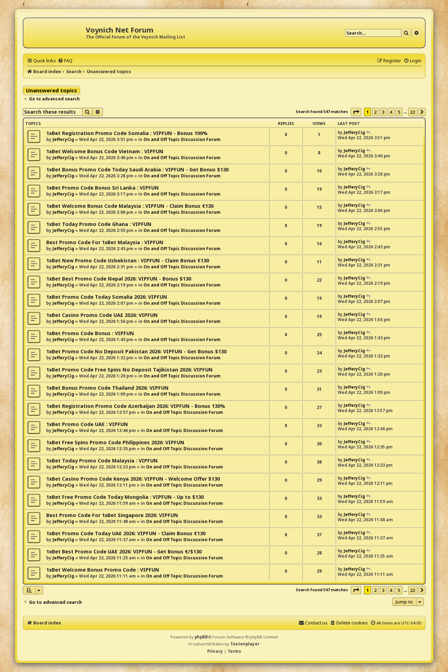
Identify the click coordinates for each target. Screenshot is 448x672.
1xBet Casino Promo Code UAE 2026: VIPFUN (102, 315)
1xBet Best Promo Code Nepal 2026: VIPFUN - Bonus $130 (118, 278)
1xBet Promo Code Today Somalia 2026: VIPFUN (106, 296)
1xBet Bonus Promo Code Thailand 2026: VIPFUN (107, 387)
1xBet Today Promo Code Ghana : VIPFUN (99, 224)
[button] (356, 112)
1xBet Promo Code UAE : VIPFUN (87, 424)
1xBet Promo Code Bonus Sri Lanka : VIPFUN (102, 187)
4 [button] (391, 112)
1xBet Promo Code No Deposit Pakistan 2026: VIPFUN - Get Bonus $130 (136, 351)
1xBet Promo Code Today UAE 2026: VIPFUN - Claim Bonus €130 (125, 533)
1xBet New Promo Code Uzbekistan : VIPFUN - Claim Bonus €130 (127, 260)
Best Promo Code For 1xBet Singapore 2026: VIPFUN (112, 515)
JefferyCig (63, 139)
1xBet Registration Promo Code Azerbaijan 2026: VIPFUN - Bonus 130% (135, 406)
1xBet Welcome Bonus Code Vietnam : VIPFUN (104, 151)
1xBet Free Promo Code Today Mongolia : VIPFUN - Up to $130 (125, 497)
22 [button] (412, 112)
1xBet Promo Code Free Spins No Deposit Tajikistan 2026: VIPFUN (129, 369)
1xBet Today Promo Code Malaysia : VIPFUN (102, 460)
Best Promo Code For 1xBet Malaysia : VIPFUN (104, 242)
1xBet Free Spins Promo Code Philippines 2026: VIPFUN (115, 442)
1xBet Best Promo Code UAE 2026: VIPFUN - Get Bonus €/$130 (124, 551)
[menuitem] (65, 60)
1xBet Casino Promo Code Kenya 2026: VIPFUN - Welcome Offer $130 (133, 478)
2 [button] (375, 112)
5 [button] (399, 112)
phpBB (201, 636)
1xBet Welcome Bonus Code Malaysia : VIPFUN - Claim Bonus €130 (130, 206)
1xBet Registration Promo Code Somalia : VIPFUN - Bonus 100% (127, 133)
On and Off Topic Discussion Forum (182, 139)
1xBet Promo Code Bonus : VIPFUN (90, 333)
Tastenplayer (244, 643)
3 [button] (383, 112)
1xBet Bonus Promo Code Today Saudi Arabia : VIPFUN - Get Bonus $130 (137, 169)
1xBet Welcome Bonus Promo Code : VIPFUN (102, 569)
